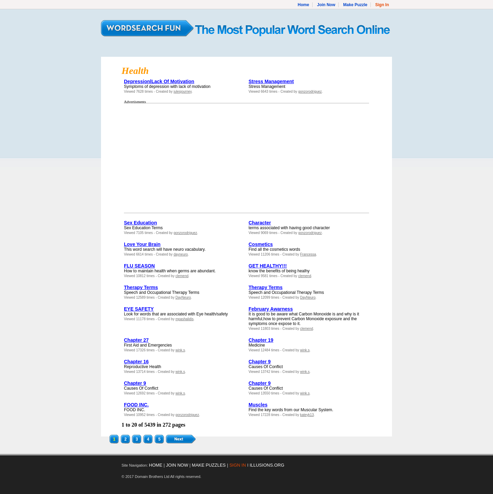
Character (260, 222)
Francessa (308, 254)
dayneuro (181, 254)
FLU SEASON (139, 266)
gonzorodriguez (310, 91)
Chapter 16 (136, 361)
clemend (181, 276)
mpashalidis (184, 319)
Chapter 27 (136, 340)
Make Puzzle (355, 4)
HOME (155, 465)
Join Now (326, 4)
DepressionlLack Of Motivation (159, 81)
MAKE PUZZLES (209, 465)
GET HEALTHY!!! (268, 266)
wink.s (180, 350)
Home (303, 4)
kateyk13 (307, 415)
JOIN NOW (177, 465)
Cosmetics (261, 244)
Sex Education (140, 222)
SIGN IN (237, 465)
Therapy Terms (141, 287)
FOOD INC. (136, 404)
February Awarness (271, 309)
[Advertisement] (177, 158)
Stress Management (271, 81)
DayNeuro (183, 297)
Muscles (258, 404)
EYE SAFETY (139, 309)
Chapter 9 (260, 361)
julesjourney (183, 91)
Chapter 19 (261, 340)
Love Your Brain (142, 244)
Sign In (382, 4)
